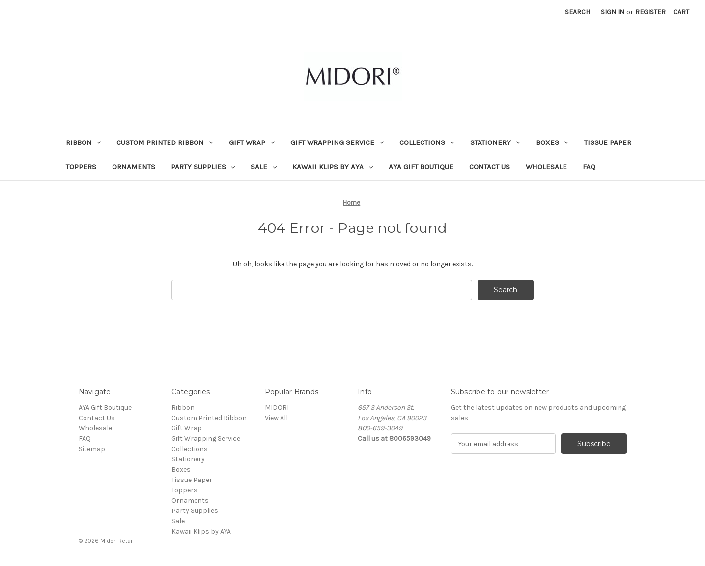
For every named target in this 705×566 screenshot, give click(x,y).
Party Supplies (203, 166)
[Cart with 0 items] (681, 12)
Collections (426, 142)
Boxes (552, 142)
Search (577, 12)
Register (650, 12)
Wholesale (546, 166)
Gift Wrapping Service (337, 142)
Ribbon (83, 142)
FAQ (589, 166)
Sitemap (92, 449)
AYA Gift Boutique (421, 166)
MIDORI (277, 407)
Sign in (612, 12)
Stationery (495, 142)
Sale (264, 166)
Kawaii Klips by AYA (332, 166)
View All (276, 418)
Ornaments (133, 166)
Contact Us (489, 166)
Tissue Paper (607, 142)
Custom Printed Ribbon (164, 142)
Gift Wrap (252, 142)
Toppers (81, 166)
